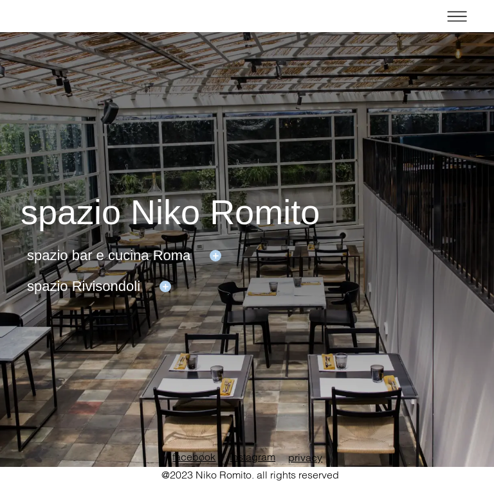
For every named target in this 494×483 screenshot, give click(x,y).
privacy (305, 457)
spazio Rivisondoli (83, 286)
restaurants (271, 16)
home (197, 16)
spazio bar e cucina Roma (108, 255)
